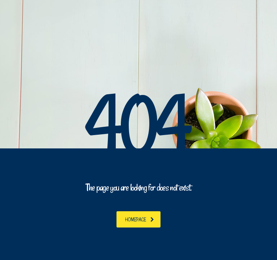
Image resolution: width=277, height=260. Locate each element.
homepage (139, 219)
